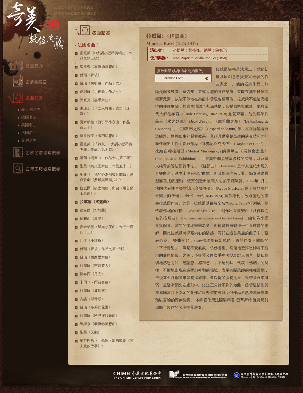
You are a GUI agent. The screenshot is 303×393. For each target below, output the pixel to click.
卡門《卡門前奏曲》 (96, 282)
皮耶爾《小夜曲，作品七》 (101, 92)
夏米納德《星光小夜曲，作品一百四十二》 (106, 229)
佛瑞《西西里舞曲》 (96, 257)
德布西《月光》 (92, 274)
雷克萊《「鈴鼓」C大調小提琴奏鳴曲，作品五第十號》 (106, 147)
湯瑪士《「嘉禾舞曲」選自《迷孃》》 (105, 111)
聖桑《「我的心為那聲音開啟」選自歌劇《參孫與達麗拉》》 (106, 177)
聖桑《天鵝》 (90, 332)
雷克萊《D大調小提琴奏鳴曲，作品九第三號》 (106, 55)
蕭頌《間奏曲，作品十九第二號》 (106, 158)
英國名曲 (29, 125)
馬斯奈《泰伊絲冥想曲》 (99, 324)
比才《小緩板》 (92, 240)
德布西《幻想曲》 (94, 210)
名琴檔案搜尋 (35, 152)
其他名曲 (29, 140)
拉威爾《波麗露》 (94, 290)
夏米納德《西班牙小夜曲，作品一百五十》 (106, 125)
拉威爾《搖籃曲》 (95, 201)
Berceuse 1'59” (172, 77)
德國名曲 (29, 117)
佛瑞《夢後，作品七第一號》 (103, 249)
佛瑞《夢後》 (90, 75)
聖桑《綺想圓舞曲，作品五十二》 (106, 166)
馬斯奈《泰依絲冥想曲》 (99, 67)
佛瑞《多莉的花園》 (96, 307)
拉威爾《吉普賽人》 (96, 265)
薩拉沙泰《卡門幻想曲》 (99, 136)
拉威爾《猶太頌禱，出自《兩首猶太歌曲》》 (106, 191)
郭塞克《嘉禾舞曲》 (96, 100)
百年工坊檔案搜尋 (35, 168)
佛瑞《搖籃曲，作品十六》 (101, 83)
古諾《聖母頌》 (92, 299)
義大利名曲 (31, 109)
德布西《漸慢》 (92, 218)
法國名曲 (29, 132)
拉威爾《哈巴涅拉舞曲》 (99, 316)
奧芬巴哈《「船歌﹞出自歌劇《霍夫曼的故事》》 (106, 343)
